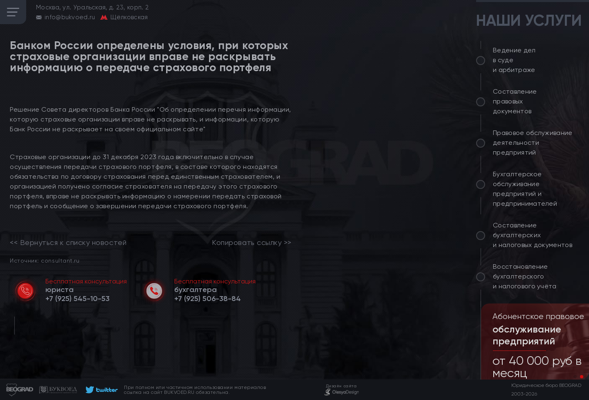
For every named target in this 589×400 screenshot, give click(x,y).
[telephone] (77, 298)
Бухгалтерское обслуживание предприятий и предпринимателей (525, 188)
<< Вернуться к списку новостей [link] (68, 242)
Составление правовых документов (515, 101)
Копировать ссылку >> (252, 242)
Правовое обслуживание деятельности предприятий (533, 142)
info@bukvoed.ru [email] (70, 17)
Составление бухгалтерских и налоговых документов (532, 235)
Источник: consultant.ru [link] (44, 260)
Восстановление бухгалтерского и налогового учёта (525, 276)
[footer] (100, 389)
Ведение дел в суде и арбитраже (514, 60)
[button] (575, 376)
